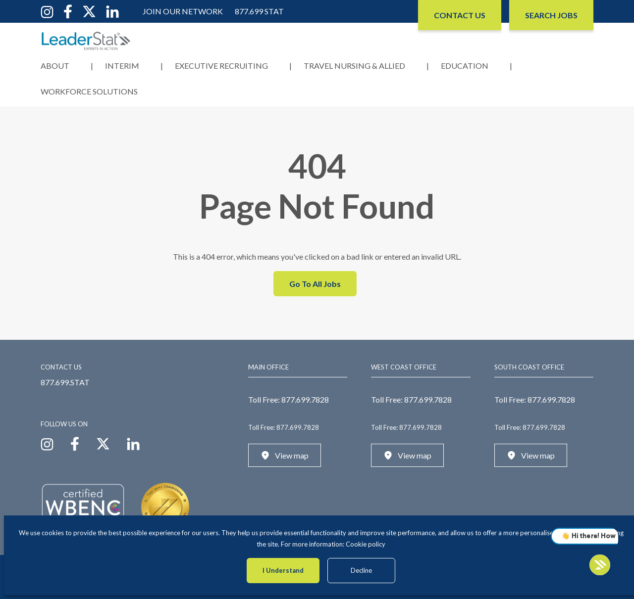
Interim (122, 65)
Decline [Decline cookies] (361, 570)
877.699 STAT (259, 11)
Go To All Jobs (315, 283)
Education (464, 65)
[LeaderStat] (86, 41)
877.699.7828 (305, 399)
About (55, 65)
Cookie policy (365, 544)
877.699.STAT (65, 382)
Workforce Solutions (89, 91)
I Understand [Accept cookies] (283, 570)
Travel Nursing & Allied (354, 65)
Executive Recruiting (221, 65)
